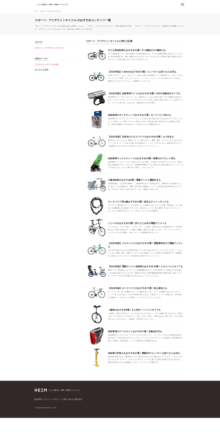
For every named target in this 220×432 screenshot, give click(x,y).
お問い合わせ (68, 413)
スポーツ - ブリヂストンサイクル (47, 47)
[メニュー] (182, 4)
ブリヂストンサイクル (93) (45, 62)
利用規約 (38, 413)
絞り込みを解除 (41, 66)
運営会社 (78, 413)
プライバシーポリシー (52, 413)
